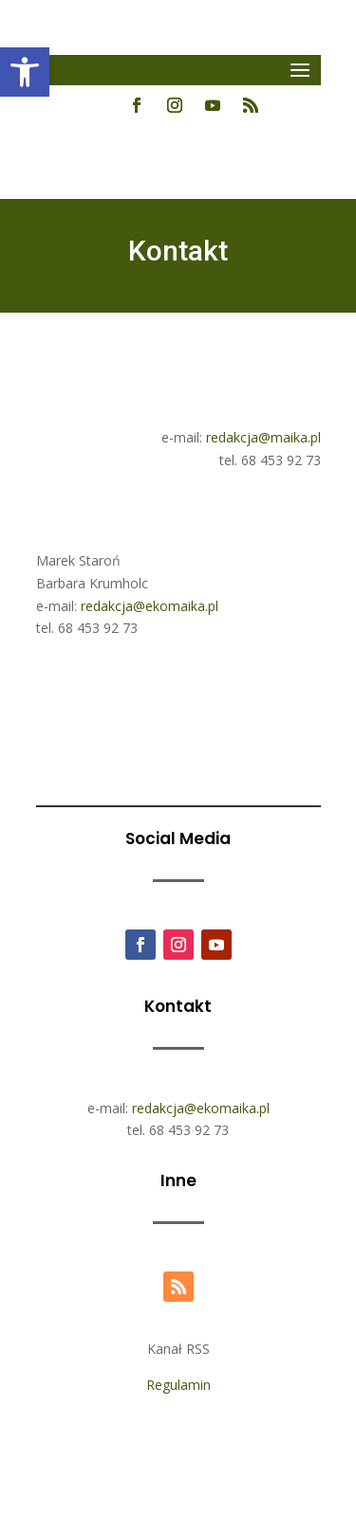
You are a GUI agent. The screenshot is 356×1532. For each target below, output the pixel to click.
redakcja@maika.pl (263, 437)
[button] (24, 72)
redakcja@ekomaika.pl (149, 606)
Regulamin (178, 1385)
